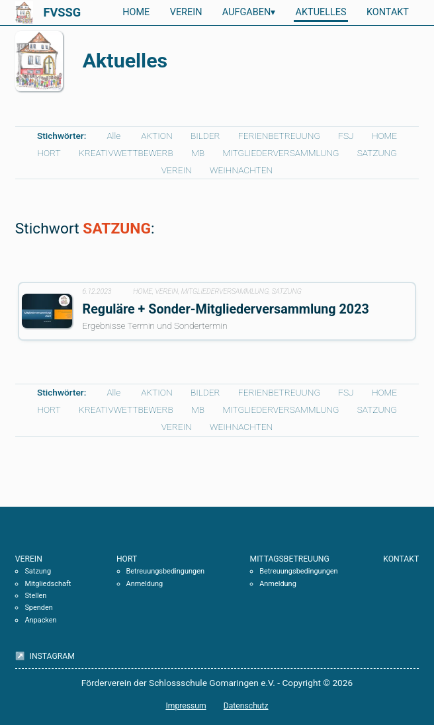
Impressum (185, 705)
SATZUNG (377, 153)
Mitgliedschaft (47, 583)
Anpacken (40, 620)
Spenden (38, 607)
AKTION (156, 135)
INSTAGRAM (51, 656)
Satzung (37, 571)
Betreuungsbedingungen (165, 571)
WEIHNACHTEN (241, 170)
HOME (136, 12)
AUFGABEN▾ (248, 12)
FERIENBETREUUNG (279, 135)
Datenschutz (246, 705)
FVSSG (62, 12)
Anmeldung (144, 583)
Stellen (35, 595)
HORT (48, 153)
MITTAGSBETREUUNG (289, 559)
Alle (113, 135)
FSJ (345, 135)
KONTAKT (388, 12)
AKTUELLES (321, 12)
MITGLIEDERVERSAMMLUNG (280, 153)
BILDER (205, 135)
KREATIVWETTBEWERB (126, 153)
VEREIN (186, 12)
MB (197, 153)
